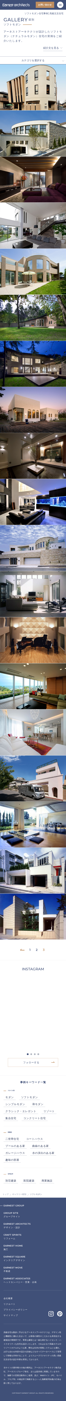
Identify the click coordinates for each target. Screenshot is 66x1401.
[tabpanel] (33, 1013)
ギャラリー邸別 (19, 1194)
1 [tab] (28, 1054)
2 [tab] (31, 1054)
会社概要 (8, 1298)
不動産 (33, 1269)
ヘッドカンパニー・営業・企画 (33, 1280)
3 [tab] (35, 1054)
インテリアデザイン (33, 1258)
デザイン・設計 (33, 1226)
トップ (6, 1194)
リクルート (10, 1304)
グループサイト (33, 1215)
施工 (33, 1247)
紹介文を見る (51, 48)
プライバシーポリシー (16, 1309)
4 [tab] (38, 1054)
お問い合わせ (45, 5)
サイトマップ (11, 1315)
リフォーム (33, 1237)
